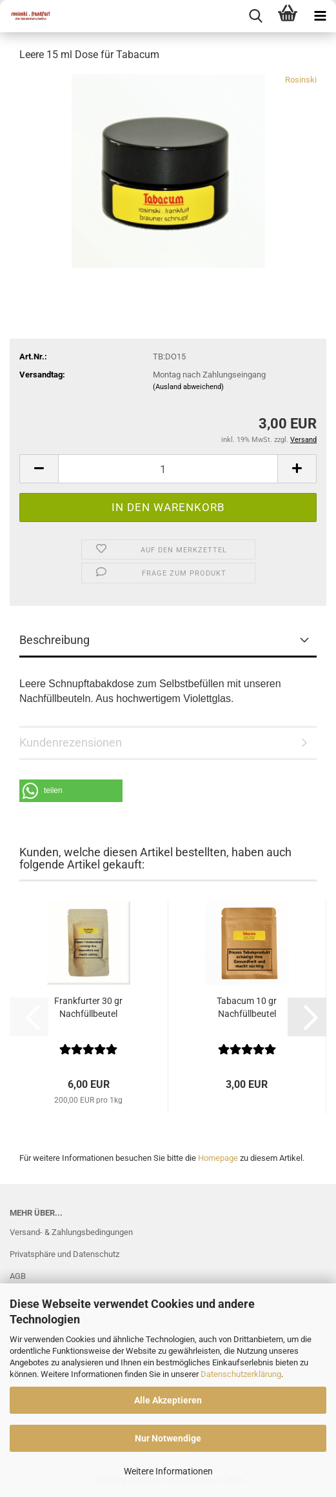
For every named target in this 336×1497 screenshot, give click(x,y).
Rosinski (301, 80)
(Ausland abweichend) (188, 387)
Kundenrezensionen (70, 742)
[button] (38, 468)
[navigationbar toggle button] (320, 16)
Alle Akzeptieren (168, 1400)
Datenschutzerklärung (241, 1374)
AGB (18, 1276)
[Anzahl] (168, 468)
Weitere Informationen (168, 1471)
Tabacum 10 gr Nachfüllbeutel (247, 1007)
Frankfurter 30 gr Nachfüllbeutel (88, 1007)
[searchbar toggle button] (255, 16)
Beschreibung (54, 640)
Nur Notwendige (168, 1438)
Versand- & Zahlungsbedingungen (71, 1232)
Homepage (218, 1158)
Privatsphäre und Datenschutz (64, 1254)
